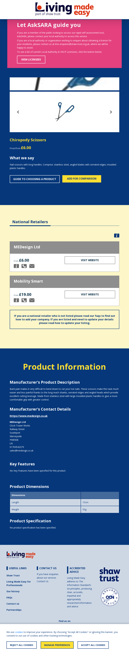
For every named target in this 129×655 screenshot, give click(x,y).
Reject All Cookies (21, 645)
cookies (19, 632)
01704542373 (17, 447)
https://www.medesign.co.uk (29, 416)
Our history (13, 591)
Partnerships (14, 609)
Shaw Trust (13, 575)
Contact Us (42, 581)
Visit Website (90, 260)
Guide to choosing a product (34, 179)
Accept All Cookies (93, 645)
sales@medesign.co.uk (21, 450)
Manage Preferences (57, 645)
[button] (18, 112)
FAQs (9, 597)
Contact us (12, 603)
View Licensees (31, 59)
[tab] (30, 219)
